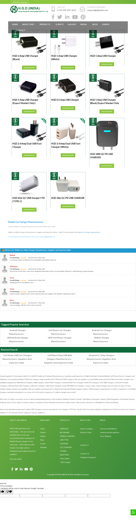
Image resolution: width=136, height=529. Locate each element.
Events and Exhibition (108, 429)
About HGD (28, 24)
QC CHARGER (66, 447)
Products (45, 24)
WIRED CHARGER (67, 436)
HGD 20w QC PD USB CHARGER (67, 198)
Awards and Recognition (109, 432)
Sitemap (43, 447)
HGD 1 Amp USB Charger (103, 55)
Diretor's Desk (85, 432)
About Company (86, 429)
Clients (59, 24)
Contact (21, 30)
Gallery (72, 24)
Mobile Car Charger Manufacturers (88, 232)
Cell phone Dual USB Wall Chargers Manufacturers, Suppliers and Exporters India (58, 359)
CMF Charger (65, 462)
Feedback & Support (88, 457)
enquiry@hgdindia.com (47, 237)
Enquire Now (29, 67)
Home (15, 24)
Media (84, 24)
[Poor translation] (9, 492)
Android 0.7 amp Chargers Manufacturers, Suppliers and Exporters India (101, 359)
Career (105, 24)
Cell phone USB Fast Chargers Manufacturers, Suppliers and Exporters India (17, 359)
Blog (95, 24)
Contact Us (84, 454)
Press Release (105, 436)
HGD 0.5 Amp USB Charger (65, 99)
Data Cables (65, 458)
